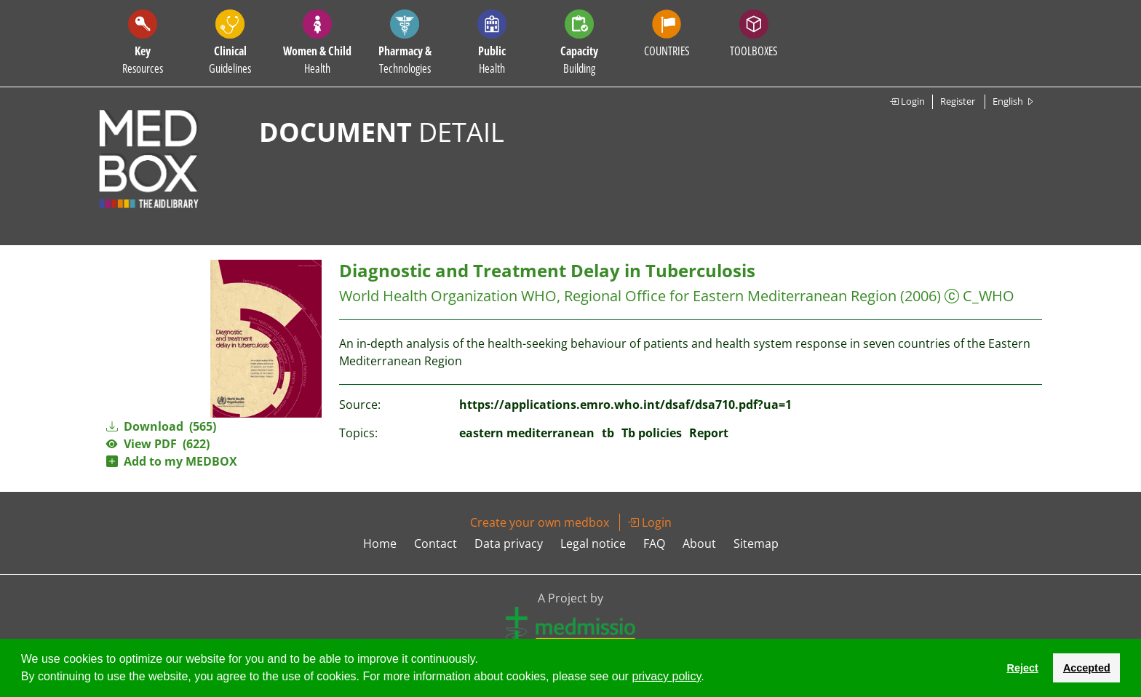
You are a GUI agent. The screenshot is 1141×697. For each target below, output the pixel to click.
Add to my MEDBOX (171, 461)
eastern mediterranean (527, 433)
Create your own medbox (539, 522)
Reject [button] (1022, 668)
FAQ (654, 543)
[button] (709, 678)
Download (161, 426)
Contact (435, 543)
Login (907, 101)
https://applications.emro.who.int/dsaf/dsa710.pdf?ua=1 (625, 405)
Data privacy (508, 543)
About (699, 543)
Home (380, 543)
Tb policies (651, 433)
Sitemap (756, 543)
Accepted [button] (1086, 668)
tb (608, 433)
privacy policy (666, 676)
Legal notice (593, 543)
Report (708, 433)
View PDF (158, 444)
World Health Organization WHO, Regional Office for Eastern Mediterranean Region (617, 296)
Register (957, 101)
